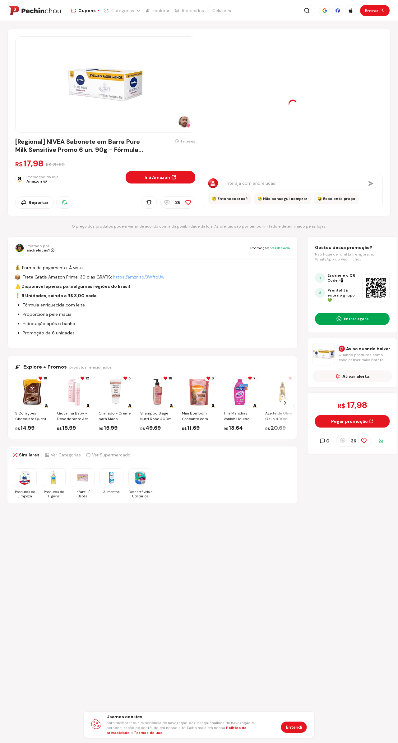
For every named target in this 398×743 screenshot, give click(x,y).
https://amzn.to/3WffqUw (138, 277)
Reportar (35, 202)
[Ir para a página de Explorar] (157, 10)
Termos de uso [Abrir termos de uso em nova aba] (148, 732)
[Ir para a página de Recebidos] (189, 10)
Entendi (294, 727)
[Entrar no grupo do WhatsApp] (352, 319)
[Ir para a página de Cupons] (85, 10)
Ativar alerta (352, 376)
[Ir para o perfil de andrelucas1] (34, 248)
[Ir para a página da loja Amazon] (68, 179)
